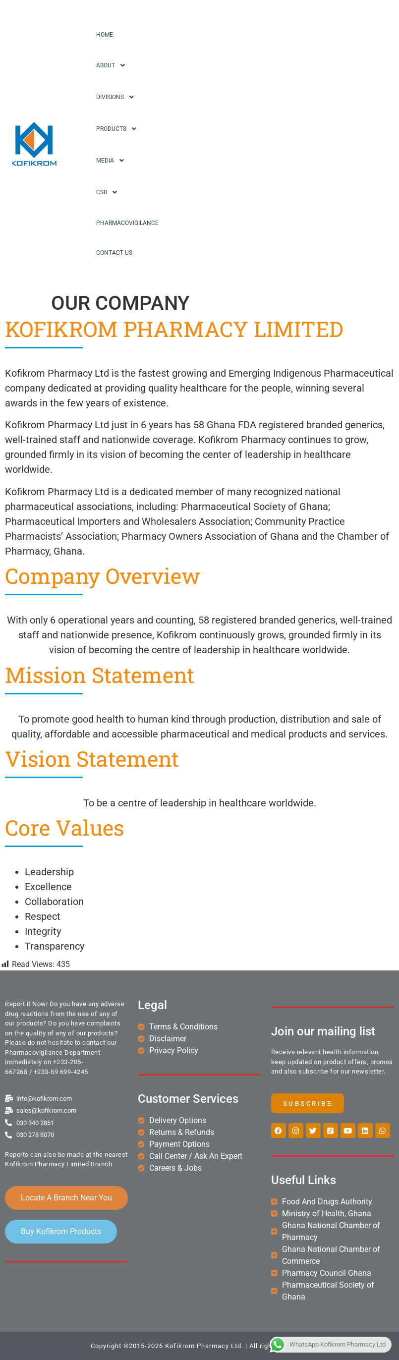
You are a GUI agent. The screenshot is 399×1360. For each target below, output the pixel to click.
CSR (109, 192)
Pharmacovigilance (127, 223)
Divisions (117, 97)
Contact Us (114, 252)
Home (104, 34)
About (113, 65)
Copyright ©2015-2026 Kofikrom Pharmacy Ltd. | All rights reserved (200, 1346)
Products (119, 129)
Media (112, 161)
